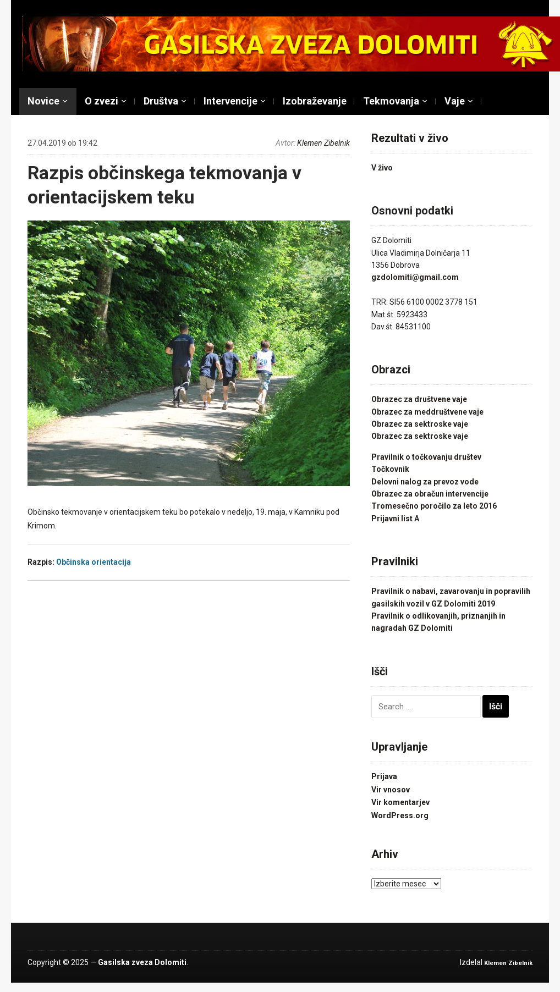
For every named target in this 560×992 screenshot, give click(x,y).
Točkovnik (390, 469)
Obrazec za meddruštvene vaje (427, 411)
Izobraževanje (315, 101)
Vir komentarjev (400, 802)
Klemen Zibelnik (323, 143)
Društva (161, 101)
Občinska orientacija (93, 562)
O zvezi (101, 101)
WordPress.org (400, 815)
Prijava (384, 776)
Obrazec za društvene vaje (419, 399)
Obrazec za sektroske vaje (419, 424)
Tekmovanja (391, 101)
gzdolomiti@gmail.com (415, 277)
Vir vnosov (390, 789)
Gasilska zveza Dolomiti (142, 962)
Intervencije (230, 101)
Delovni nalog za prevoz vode (425, 481)
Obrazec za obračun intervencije (429, 493)
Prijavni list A (395, 518)
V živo (382, 167)
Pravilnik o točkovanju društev (426, 457)
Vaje (454, 101)
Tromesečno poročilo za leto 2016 (434, 505)
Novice (43, 101)
